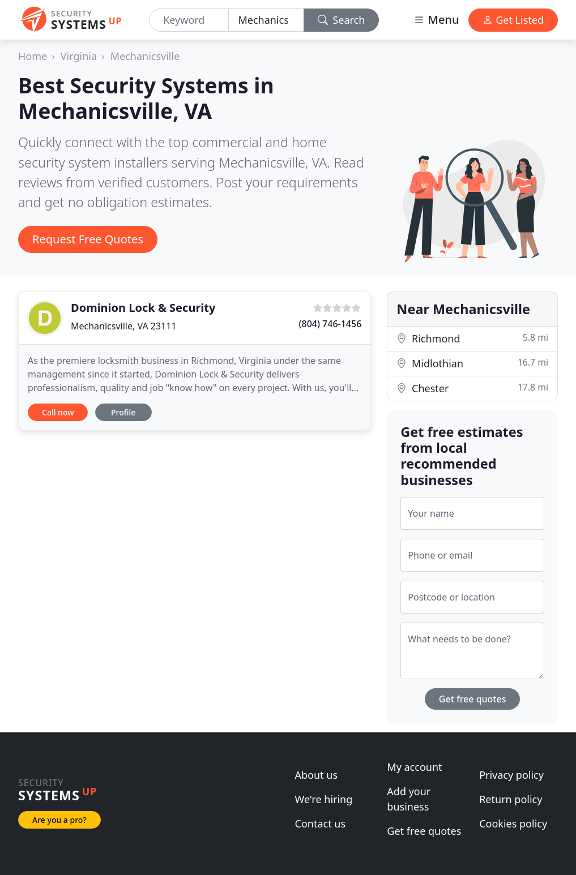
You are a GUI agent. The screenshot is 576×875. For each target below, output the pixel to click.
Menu (436, 19)
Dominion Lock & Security (143, 307)
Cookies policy (513, 823)
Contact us (320, 823)
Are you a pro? (59, 819)
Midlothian (472, 363)
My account (414, 767)
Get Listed (513, 20)
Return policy (510, 799)
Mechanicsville (145, 56)
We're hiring (324, 799)
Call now (58, 412)
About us (316, 775)
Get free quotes (472, 699)
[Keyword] (189, 20)
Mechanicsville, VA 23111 (124, 326)
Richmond (472, 338)
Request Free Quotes (87, 239)
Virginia (79, 56)
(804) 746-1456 (330, 324)
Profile (123, 412)
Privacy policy (511, 775)
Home (32, 56)
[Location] (266, 20)
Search (341, 20)
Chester (472, 388)
